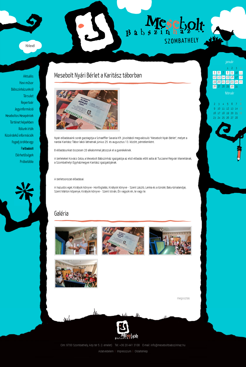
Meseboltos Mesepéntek (19, 116)
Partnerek (27, 149)
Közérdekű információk (19, 136)
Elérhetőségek (24, 155)
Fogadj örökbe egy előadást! (22, 143)
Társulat (28, 96)
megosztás (183, 298)
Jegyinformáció (24, 109)
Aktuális (28, 76)
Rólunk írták (26, 129)
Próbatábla (26, 162)
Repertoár (27, 103)
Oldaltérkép (141, 351)
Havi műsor (26, 83)
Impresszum (124, 351)
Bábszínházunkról (22, 90)
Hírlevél (30, 46)
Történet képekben (21, 122)
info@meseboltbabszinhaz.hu (168, 345)
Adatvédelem (105, 351)
